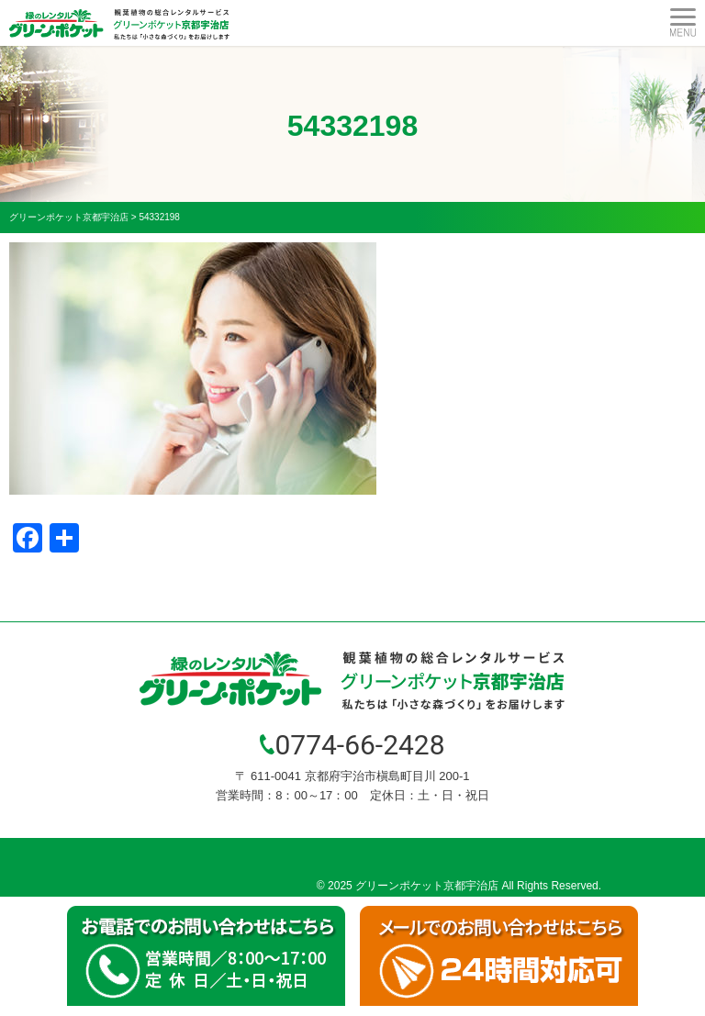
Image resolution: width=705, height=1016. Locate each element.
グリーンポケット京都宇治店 (426, 885)
